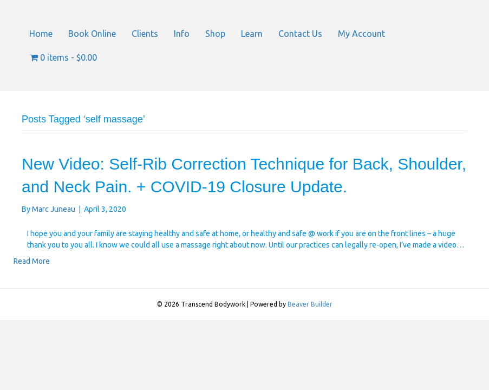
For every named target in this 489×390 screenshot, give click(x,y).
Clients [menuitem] (145, 33)
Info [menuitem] (182, 33)
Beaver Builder (310, 304)
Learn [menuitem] (252, 33)
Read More (32, 261)
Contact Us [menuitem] (300, 33)
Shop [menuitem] (215, 33)
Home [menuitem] (41, 33)
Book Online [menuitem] (92, 33)
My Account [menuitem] (361, 33)
